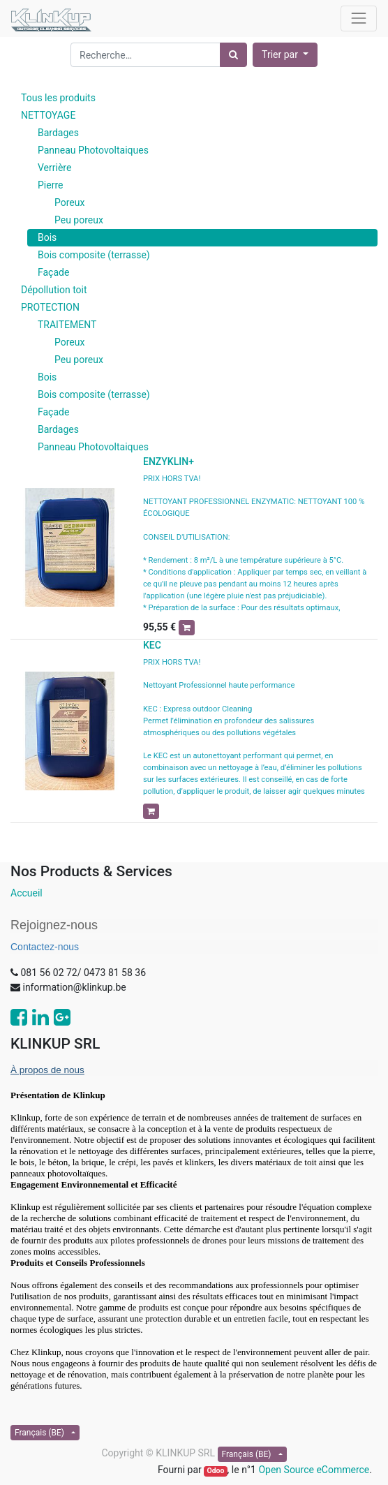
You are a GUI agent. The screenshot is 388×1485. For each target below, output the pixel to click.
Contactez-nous (44, 946)
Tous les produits (58, 97)
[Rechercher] (233, 55)
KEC (152, 645)
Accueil (26, 893)
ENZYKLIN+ (168, 461)
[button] (285, 55)
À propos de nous (47, 1070)
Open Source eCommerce (313, 1469)
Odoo (215, 1470)
